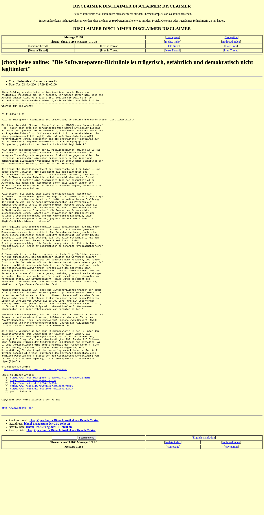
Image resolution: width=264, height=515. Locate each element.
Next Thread (172, 50)
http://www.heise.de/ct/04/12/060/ (33, 441)
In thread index (231, 41)
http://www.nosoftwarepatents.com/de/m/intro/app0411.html (50, 435)
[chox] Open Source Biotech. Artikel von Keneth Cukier (63, 484)
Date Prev (231, 46)
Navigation (231, 37)
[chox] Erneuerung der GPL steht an (47, 487)
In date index (172, 41)
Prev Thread (231, 50)
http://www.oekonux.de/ (17, 471)
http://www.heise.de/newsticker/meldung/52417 (41, 448)
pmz (12, 451)
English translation (204, 501)
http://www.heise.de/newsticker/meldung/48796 (41, 445)
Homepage (172, 37)
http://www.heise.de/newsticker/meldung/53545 (35, 425)
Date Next (173, 46)
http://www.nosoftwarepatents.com (33, 438)
